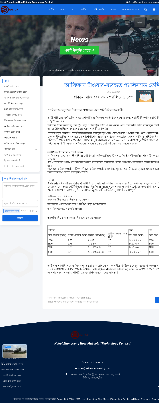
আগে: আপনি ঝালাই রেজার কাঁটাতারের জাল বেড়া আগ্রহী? (69, 298)
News (59, 70)
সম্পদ (113, 9)
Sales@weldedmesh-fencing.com (94, 368)
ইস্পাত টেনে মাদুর (12, 132)
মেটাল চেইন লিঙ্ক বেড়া (14, 126)
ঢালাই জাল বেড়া (11, 86)
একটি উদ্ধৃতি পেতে (77, 50)
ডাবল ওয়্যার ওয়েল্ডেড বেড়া (16, 97)
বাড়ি (51, 9)
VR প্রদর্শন (99, 9)
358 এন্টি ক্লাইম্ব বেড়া (13, 109)
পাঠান (20, 218)
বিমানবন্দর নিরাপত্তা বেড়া (15, 120)
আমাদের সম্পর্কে (130, 9)
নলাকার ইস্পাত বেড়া (13, 115)
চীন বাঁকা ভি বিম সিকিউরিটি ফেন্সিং (29, 399)
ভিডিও (84, 9)
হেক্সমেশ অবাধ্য (10, 137)
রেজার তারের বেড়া (13, 155)
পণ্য (72, 9)
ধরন (62, 9)
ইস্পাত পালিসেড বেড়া (14, 166)
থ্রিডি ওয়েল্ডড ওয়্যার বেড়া (15, 92)
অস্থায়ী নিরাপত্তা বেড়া (13, 103)
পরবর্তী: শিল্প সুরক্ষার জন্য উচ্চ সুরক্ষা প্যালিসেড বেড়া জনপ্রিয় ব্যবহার (72, 302)
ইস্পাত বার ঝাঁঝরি (12, 160)
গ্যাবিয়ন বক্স (9, 149)
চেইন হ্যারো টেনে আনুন (14, 143)
